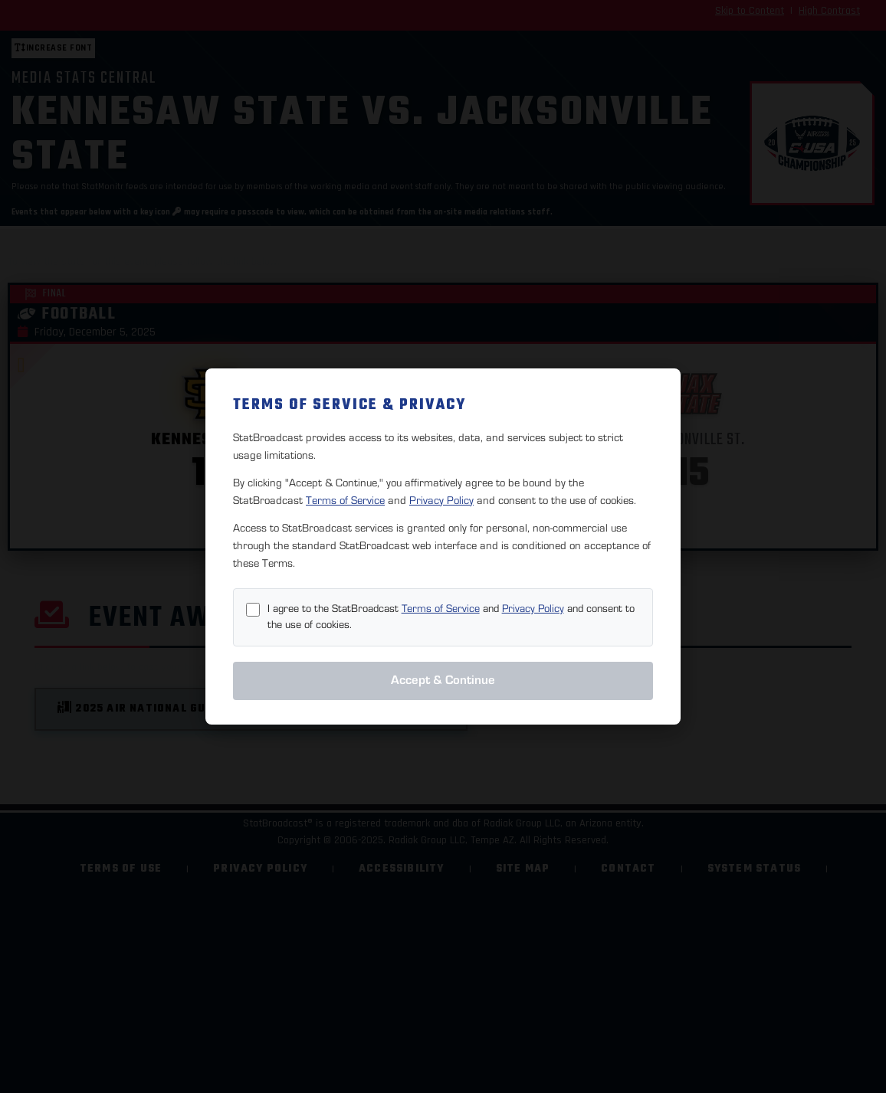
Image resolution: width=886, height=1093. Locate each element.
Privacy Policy (441, 500)
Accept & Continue (443, 680)
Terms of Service (345, 500)
